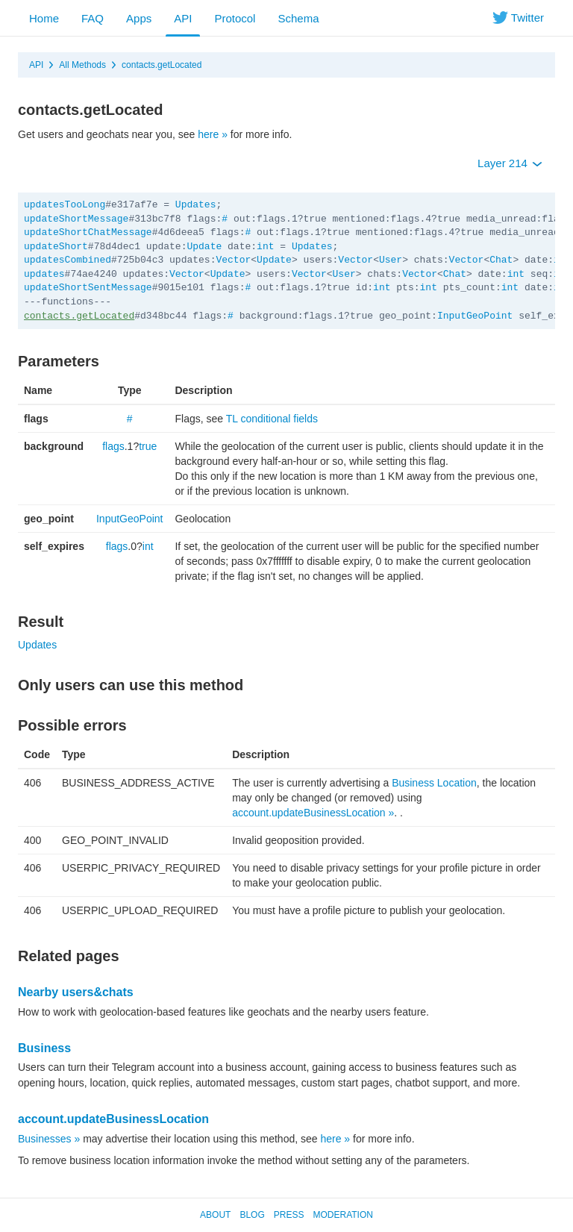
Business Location (434, 783)
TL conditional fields (272, 419)
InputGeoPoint (475, 316)
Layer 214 (510, 163)
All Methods (82, 65)
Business (44, 1048)
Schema (298, 18)
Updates (195, 204)
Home (44, 18)
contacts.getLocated (161, 65)
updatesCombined (67, 260)
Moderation (342, 1215)
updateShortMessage (76, 219)
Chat (501, 260)
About (215, 1215)
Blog (251, 1215)
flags (113, 446)
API (183, 18)
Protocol (234, 18)
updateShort (56, 246)
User (390, 260)
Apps (138, 18)
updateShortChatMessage (88, 232)
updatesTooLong (64, 204)
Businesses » (49, 1139)
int (265, 246)
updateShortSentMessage (88, 287)
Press (289, 1215)
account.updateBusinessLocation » (313, 813)
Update (204, 246)
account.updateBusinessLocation (113, 1119)
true (148, 446)
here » (213, 134)
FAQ (92, 18)
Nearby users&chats (76, 992)
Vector (233, 260)
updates (44, 274)
